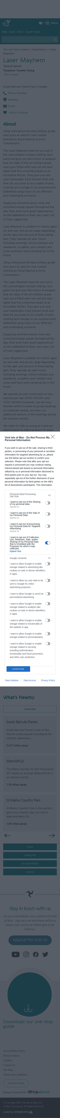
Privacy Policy (48, 680)
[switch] (47, 503)
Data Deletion (12, 680)
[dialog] (30, 559)
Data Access (30, 680)
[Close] (54, 438)
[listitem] (30, 495)
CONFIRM (18, 669)
